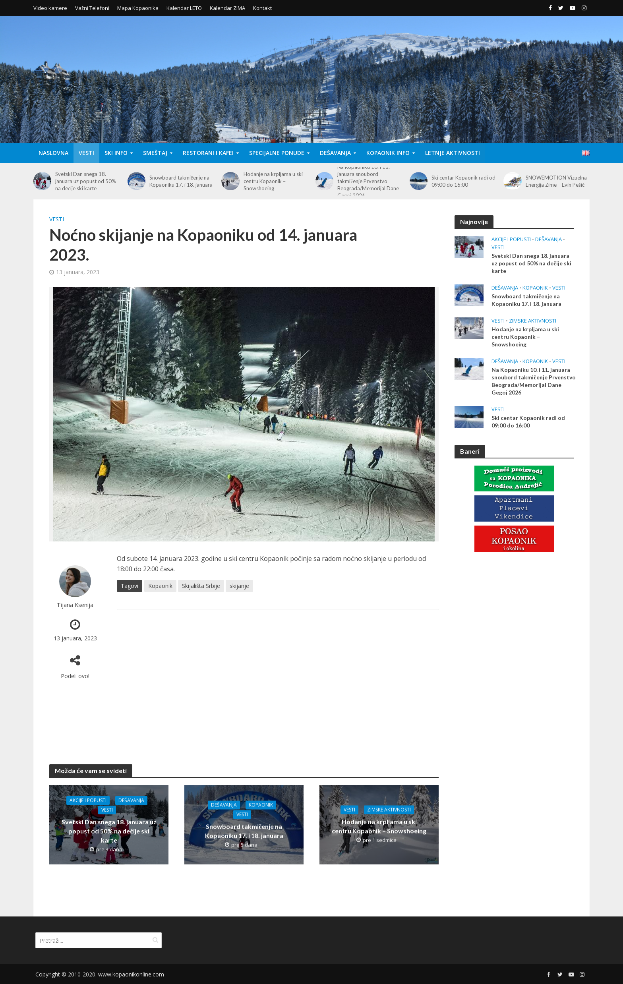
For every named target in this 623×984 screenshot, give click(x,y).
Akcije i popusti (88, 800)
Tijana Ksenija (75, 605)
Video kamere (50, 8)
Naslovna (53, 153)
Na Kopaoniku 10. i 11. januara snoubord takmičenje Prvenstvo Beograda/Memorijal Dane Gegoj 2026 (368, 181)
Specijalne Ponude (276, 153)
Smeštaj (155, 153)
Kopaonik (160, 586)
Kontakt (262, 8)
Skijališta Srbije (201, 586)
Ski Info (116, 153)
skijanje (239, 586)
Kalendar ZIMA (227, 8)
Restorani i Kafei (208, 153)
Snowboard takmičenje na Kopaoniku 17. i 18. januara (181, 181)
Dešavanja (335, 153)
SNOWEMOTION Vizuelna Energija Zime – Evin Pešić (556, 181)
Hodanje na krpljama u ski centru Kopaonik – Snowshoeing (273, 181)
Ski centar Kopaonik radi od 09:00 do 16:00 (463, 181)
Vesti (86, 153)
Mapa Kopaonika (138, 8)
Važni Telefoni (92, 8)
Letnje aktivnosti (452, 153)
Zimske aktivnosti (389, 809)
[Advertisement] (278, 679)
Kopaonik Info (388, 153)
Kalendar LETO (184, 8)
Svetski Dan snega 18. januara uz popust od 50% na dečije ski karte (85, 181)
